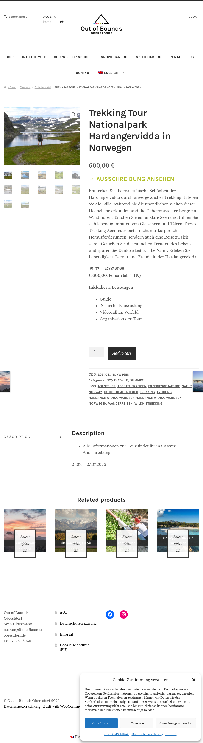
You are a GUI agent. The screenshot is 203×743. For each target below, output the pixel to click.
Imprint (171, 734)
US (191, 57)
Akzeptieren (101, 723)
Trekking (147, 392)
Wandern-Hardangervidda (141, 398)
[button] (194, 680)
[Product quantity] (96, 352)
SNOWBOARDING (115, 57)
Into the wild (43, 87)
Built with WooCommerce (64, 701)
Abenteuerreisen (131, 386)
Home (12, 87)
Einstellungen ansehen (176, 723)
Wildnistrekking (148, 403)
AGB (64, 606)
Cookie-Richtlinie (116, 734)
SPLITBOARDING (149, 57)
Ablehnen (136, 723)
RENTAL (176, 57)
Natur (187, 386)
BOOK (193, 16)
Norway (95, 392)
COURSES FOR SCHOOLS (74, 57)
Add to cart (122, 353)
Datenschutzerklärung (147, 734)
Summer (25, 87)
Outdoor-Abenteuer (121, 392)
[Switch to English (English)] (79, 731)
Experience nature (164, 386)
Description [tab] (17, 436)
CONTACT (83, 73)
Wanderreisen (120, 403)
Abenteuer (107, 386)
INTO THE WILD (34, 57)
